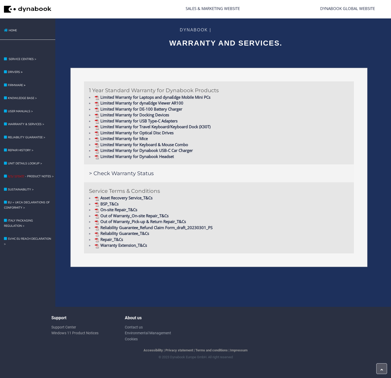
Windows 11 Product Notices (74, 333)
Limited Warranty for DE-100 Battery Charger (138, 109)
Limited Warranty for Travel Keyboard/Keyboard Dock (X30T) (152, 126)
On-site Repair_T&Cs (116, 209)
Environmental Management (148, 333)
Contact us (134, 327)
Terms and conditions (211, 350)
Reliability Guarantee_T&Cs (122, 233)
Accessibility (153, 350)
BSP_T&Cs (106, 204)
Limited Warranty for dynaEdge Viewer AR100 (139, 103)
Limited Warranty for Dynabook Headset (134, 156)
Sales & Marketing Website (213, 8)
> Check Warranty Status (121, 173)
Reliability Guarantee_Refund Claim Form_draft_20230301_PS (153, 227)
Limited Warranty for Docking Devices (132, 114)
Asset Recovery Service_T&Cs (123, 197)
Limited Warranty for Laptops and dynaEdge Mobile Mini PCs (152, 97)
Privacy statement (179, 350)
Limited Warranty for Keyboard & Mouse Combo (141, 144)
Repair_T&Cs (109, 239)
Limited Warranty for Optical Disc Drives (134, 132)
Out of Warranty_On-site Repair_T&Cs (132, 215)
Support (58, 317)
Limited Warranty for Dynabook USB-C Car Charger (144, 150)
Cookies (131, 339)
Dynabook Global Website (347, 8)
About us (133, 317)
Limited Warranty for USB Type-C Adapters (136, 121)
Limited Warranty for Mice (121, 138)
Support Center (63, 327)
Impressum (239, 350)
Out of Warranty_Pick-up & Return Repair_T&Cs (140, 221)
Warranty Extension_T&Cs (121, 245)
